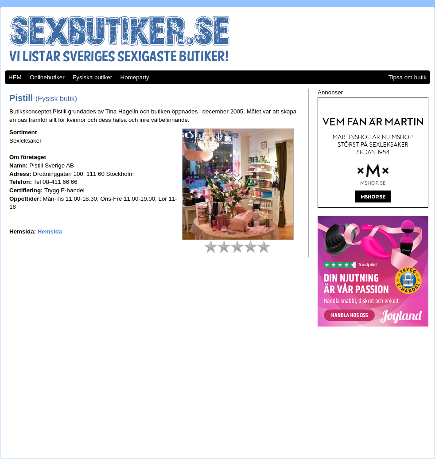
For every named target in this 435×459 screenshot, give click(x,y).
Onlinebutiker (47, 77)
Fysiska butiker (92, 77)
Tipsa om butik (407, 77)
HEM (15, 77)
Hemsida (50, 231)
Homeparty (134, 77)
